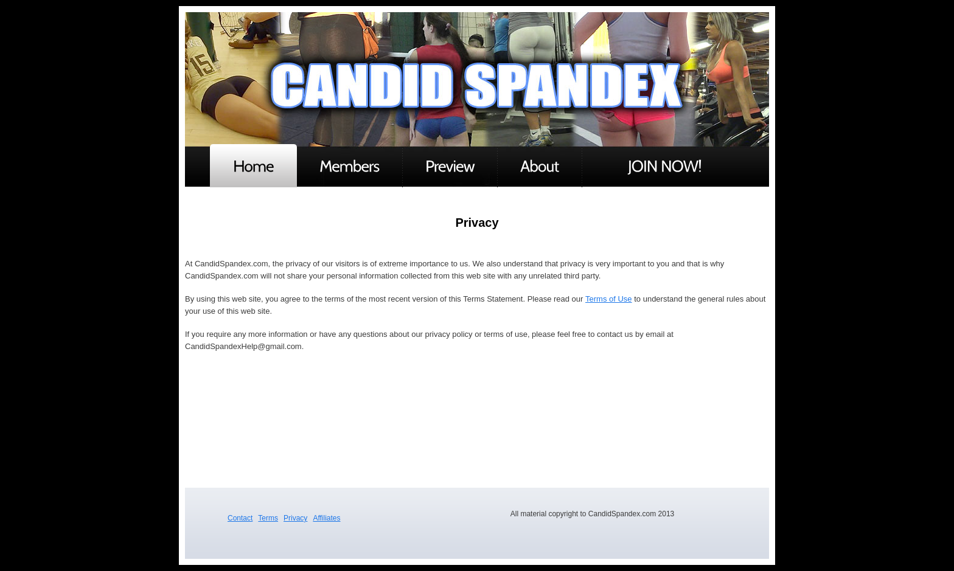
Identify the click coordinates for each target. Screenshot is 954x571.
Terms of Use (608, 298)
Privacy (295, 518)
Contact (240, 518)
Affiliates (326, 518)
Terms (268, 518)
